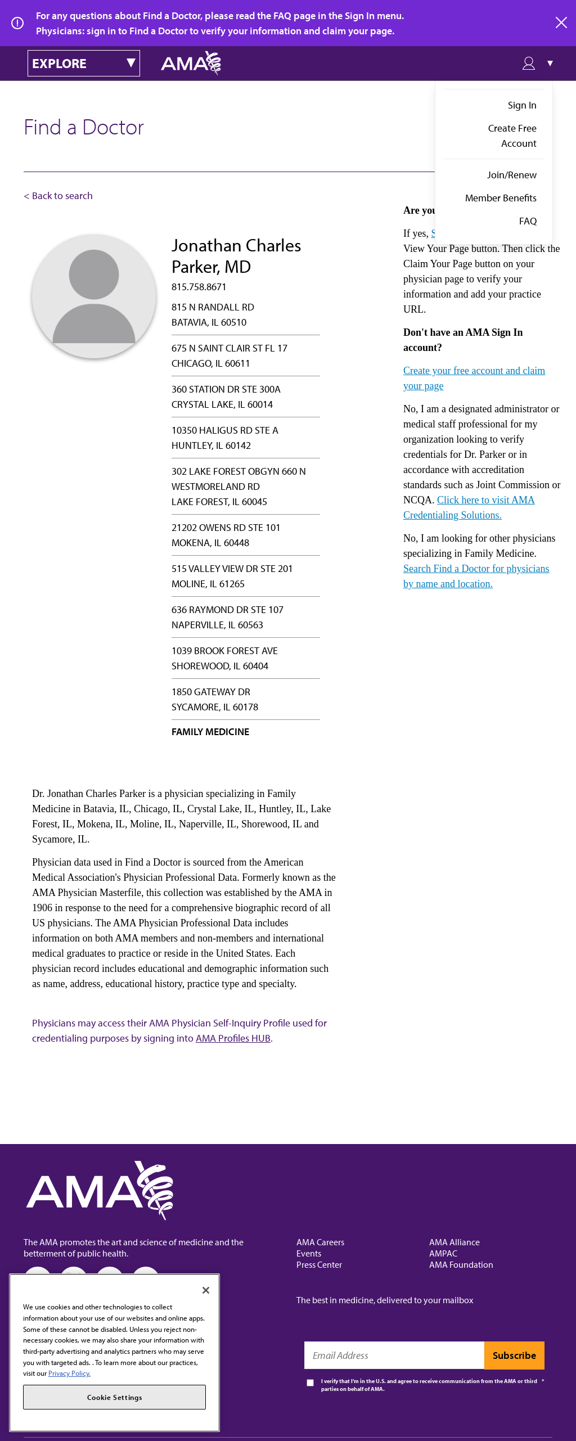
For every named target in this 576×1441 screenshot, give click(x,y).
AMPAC (443, 1253)
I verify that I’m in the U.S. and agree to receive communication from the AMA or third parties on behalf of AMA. (429, 1385)
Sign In (522, 104)
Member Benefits (501, 197)
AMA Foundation (461, 1264)
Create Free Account (512, 135)
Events (308, 1253)
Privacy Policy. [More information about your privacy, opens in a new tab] (69, 1372)
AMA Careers (320, 1242)
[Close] (206, 1290)
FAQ (528, 220)
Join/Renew (512, 174)
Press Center (319, 1264)
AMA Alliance (454, 1242)
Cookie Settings (114, 1397)
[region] (114, 1352)
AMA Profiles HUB (233, 1038)
